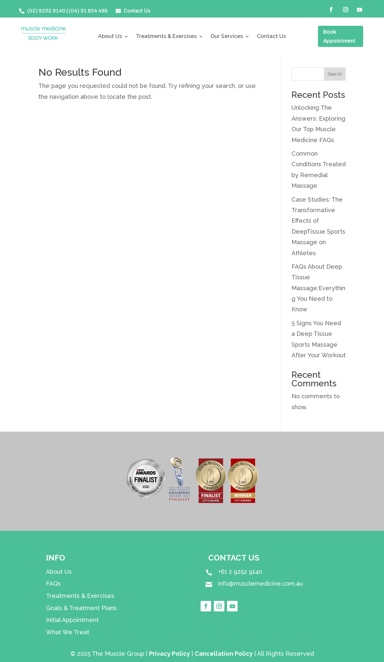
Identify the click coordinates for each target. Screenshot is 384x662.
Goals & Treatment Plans (81, 607)
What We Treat (67, 632)
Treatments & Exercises (166, 36)
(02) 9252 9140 (46, 11)
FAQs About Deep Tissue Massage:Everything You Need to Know (318, 288)
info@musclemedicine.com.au (260, 583)
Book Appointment (339, 36)
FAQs (53, 583)
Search (334, 74)
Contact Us (271, 36)
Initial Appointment (72, 619)
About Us (110, 36)
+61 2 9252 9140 (240, 571)
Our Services (227, 36)
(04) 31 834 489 (88, 11)
